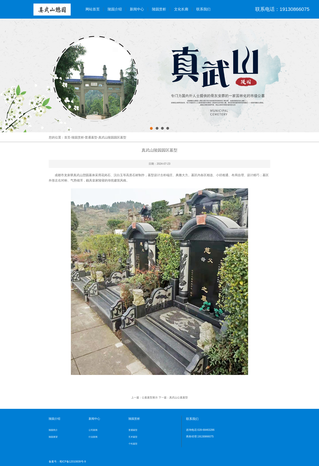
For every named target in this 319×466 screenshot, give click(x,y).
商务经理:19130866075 (200, 436)
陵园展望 (53, 437)
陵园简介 (53, 430)
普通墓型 (91, 137)
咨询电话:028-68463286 (200, 429)
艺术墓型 (132, 437)
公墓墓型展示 (150, 397)
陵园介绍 (115, 9)
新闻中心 (137, 9)
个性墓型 (132, 444)
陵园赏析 (159, 9)
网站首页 (93, 9)
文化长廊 (181, 9)
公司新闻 (93, 430)
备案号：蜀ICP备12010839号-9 (67, 461)
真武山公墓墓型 (178, 397)
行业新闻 (93, 437)
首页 (67, 137)
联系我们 (203, 9)
